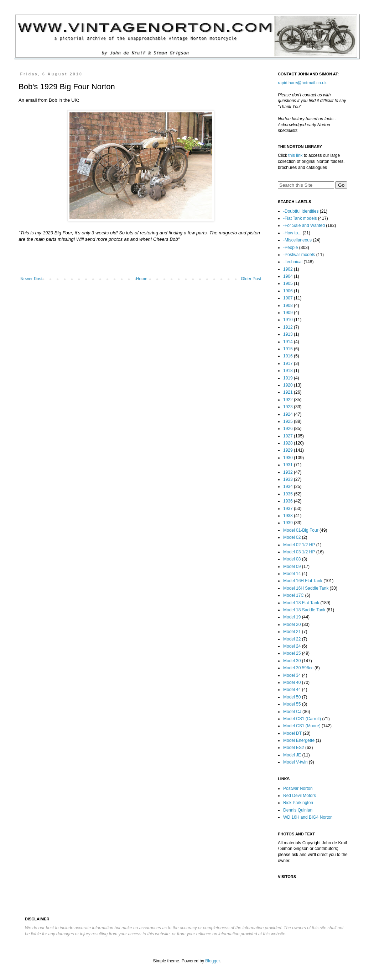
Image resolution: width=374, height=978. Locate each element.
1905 (288, 283)
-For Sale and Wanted (304, 225)
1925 (288, 421)
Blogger (212, 960)
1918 (288, 370)
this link (295, 155)
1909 (288, 312)
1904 (288, 276)
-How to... (292, 232)
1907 (288, 298)
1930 (288, 457)
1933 (288, 479)
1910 (288, 319)
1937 (288, 508)
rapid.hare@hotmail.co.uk (302, 82)
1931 (288, 464)
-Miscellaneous (297, 240)
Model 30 (292, 660)
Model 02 (292, 537)
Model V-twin (295, 762)
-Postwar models (299, 254)
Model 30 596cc (298, 667)
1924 (288, 414)
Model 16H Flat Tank (302, 580)
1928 (288, 443)
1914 (288, 341)
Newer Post (31, 278)
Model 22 (292, 639)
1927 (288, 436)
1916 (288, 356)
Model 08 (292, 559)
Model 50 (292, 697)
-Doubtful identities (300, 211)
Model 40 (292, 682)
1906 (288, 290)
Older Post (251, 278)
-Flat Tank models (300, 218)
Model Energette (299, 740)
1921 (288, 392)
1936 (288, 501)
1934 (288, 486)
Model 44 (292, 689)
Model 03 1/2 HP (299, 551)
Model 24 (292, 646)
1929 (288, 450)
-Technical (292, 261)
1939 (288, 522)
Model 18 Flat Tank (301, 602)
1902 (288, 269)
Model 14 (292, 573)
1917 (288, 363)
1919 (288, 378)
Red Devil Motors (299, 795)
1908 (288, 305)
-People (290, 247)
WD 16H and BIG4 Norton (308, 817)
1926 (288, 428)
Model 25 (292, 653)
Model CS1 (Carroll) (302, 718)
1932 (288, 472)
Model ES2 (293, 747)
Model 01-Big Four (300, 530)
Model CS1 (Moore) (302, 725)
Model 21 (292, 631)
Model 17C (293, 595)
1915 (288, 348)
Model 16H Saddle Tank (305, 588)
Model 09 (292, 566)
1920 (288, 385)
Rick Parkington (298, 802)
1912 (288, 327)
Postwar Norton (298, 788)
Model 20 (292, 624)
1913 (288, 334)
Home (141, 278)
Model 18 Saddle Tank (304, 609)
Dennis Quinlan (297, 810)
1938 (288, 515)
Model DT (292, 733)
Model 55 (292, 704)
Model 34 (292, 675)
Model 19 (292, 617)
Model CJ (292, 711)
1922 (288, 399)
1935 (288, 493)
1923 (288, 406)
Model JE (292, 755)
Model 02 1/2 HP (299, 544)
